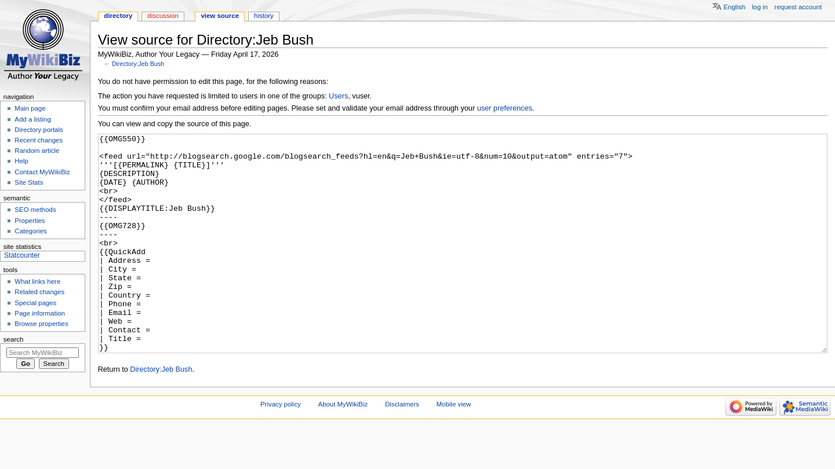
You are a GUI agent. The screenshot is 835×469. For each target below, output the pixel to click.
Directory (118, 15)
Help (21, 160)
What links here (37, 281)
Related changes (39, 291)
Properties (29, 220)
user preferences (504, 108)
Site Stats (28, 182)
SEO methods (35, 209)
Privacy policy (280, 447)
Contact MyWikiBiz (42, 171)
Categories (30, 231)
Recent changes (38, 140)
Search (13, 339)
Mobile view (454, 447)
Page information (39, 313)
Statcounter (22, 255)
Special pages (35, 302)
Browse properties (41, 323)
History (264, 15)
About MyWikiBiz (343, 447)
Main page (30, 108)
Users (338, 96)
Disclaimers (402, 447)
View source (220, 15)
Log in (760, 6)
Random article (36, 150)
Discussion (162, 15)
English (735, 6)
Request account (798, 6)
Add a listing (32, 119)
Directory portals (38, 129)
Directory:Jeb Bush (138, 63)
